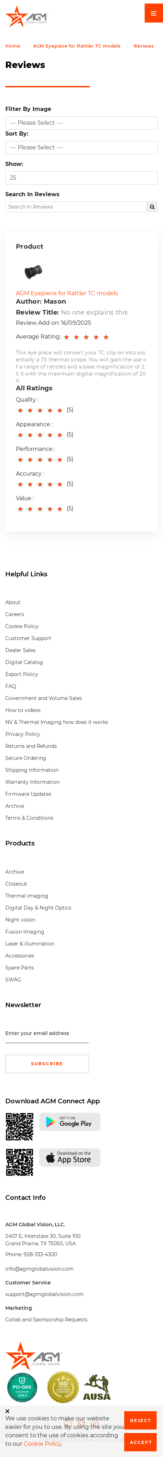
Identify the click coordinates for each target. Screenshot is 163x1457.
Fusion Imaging (24, 932)
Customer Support (28, 638)
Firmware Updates (28, 794)
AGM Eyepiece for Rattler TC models (77, 46)
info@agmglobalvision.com (39, 1269)
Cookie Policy (22, 626)
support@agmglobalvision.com (44, 1294)
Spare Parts (19, 968)
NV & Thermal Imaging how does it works (56, 722)
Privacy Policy (22, 734)
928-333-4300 (40, 1254)
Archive (14, 806)
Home (12, 46)
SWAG (13, 979)
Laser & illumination (29, 944)
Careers (14, 614)
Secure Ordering (25, 758)
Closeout (16, 884)
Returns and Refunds (31, 746)
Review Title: (37, 312)
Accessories (19, 956)
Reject (140, 1420)
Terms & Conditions (29, 818)
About (12, 602)
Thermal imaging (26, 896)
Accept (141, 1442)
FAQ (10, 686)
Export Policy (21, 674)
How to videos (23, 710)
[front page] (81, 1355)
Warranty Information (32, 782)
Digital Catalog (24, 662)
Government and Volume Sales (43, 698)
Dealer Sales (20, 650)
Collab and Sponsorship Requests (46, 1319)
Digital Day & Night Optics (38, 908)
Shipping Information (32, 770)
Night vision (20, 920)
